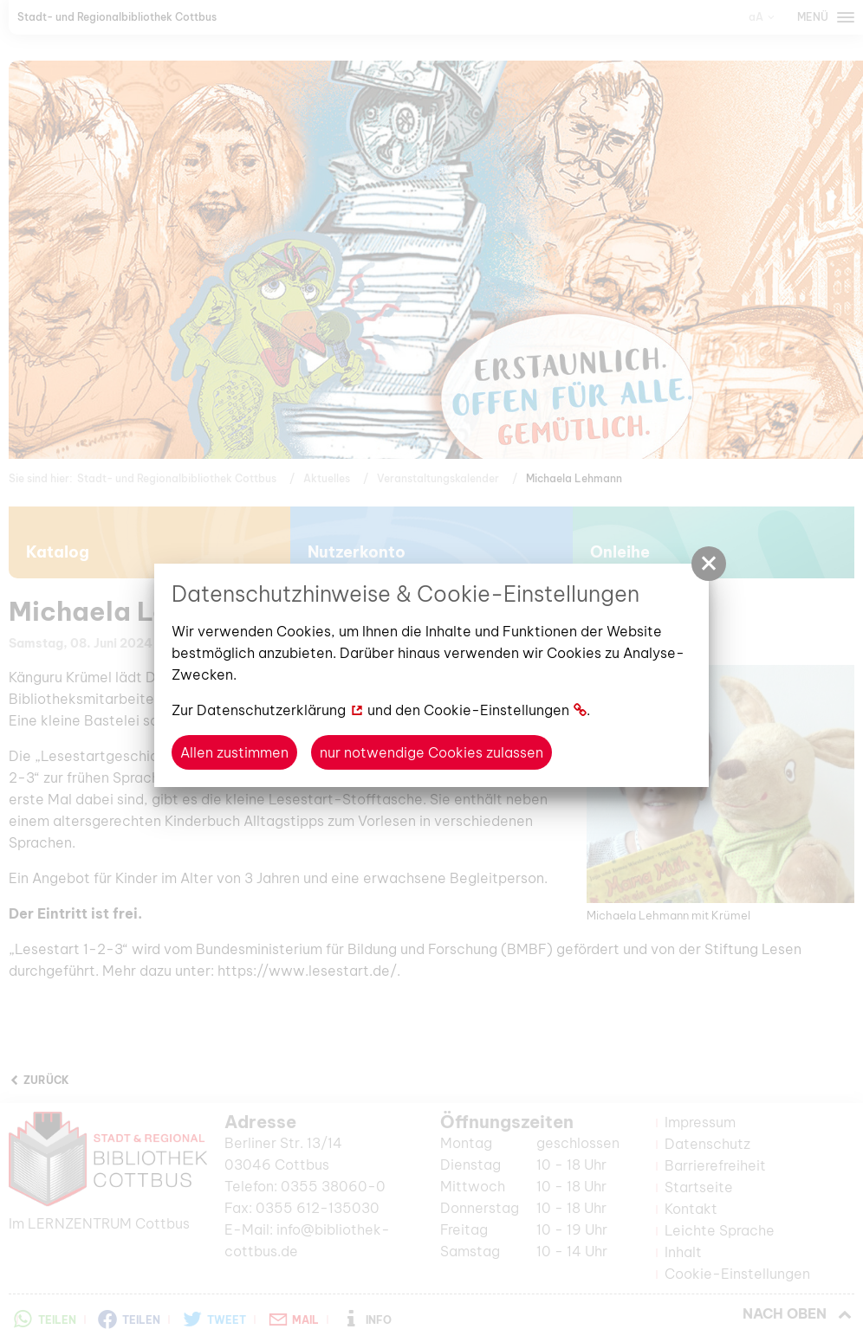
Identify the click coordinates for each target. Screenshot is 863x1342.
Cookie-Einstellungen (496, 710)
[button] (708, 563)
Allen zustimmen (234, 752)
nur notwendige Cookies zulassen (431, 752)
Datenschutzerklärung (271, 710)
